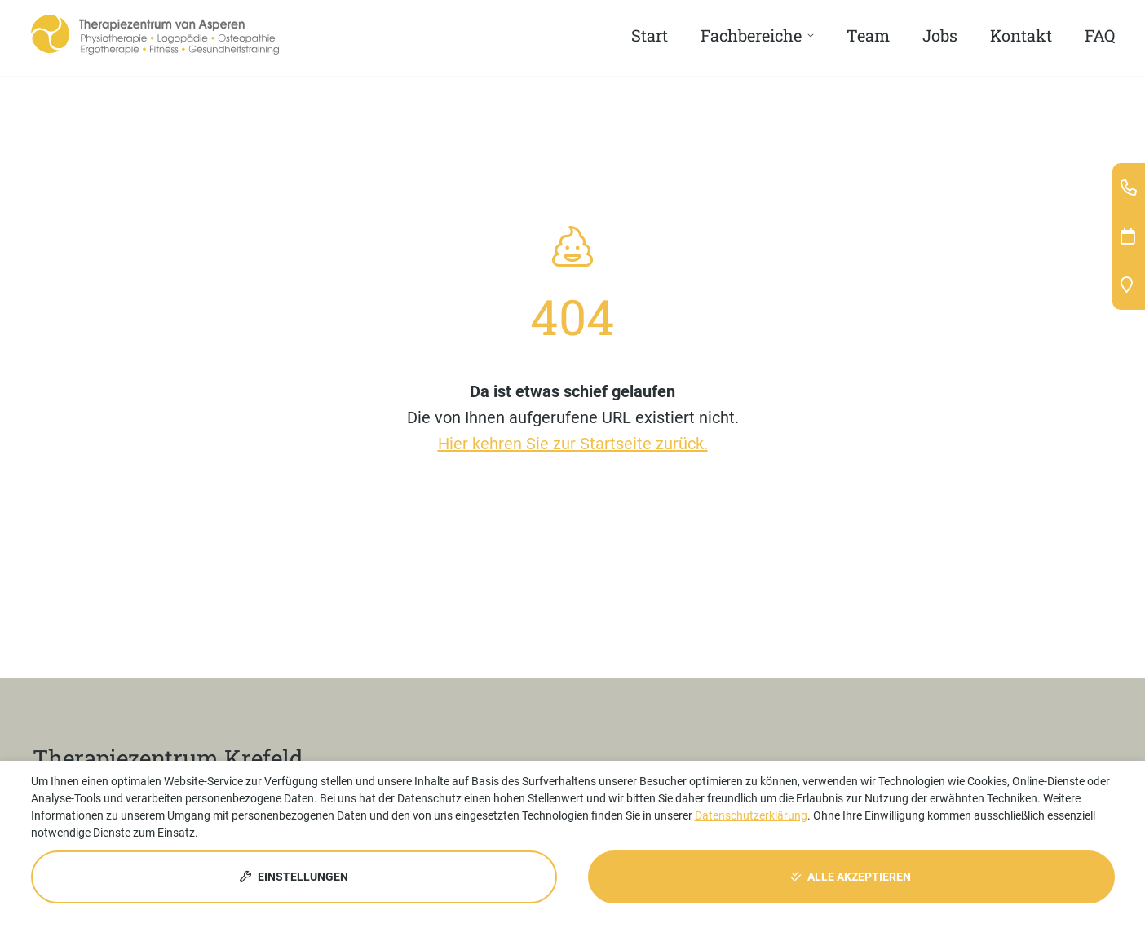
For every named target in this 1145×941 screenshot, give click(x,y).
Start (649, 35)
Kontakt (1021, 35)
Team (868, 35)
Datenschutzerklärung (751, 815)
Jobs (939, 35)
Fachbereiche (751, 35)
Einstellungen (294, 876)
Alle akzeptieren (851, 876)
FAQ (1100, 35)
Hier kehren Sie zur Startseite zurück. (573, 443)
